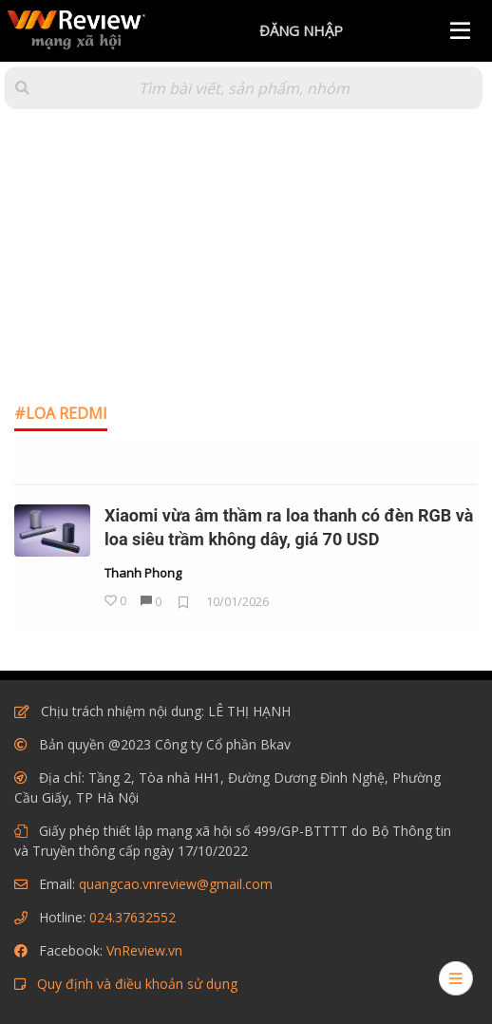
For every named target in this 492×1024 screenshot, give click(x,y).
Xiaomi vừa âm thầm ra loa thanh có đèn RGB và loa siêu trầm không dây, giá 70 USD (288, 527)
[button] (22, 88)
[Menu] (460, 31)
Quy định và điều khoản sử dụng (137, 984)
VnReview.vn (144, 950)
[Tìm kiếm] (244, 87)
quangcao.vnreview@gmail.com (176, 884)
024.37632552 (132, 917)
